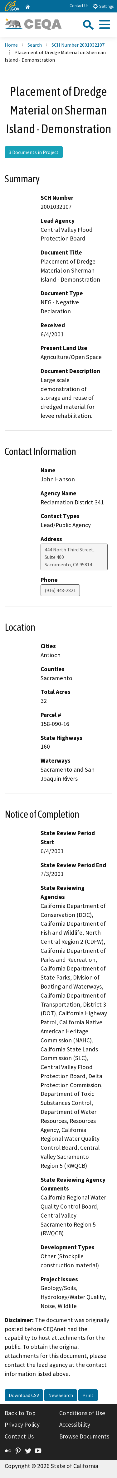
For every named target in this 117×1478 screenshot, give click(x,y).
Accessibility (74, 1424)
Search (34, 45)
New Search (60, 1395)
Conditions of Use (82, 1413)
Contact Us (79, 5)
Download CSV (24, 1395)
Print (88, 1395)
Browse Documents (84, 1436)
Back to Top (20, 1413)
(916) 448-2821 (60, 590)
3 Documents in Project (34, 152)
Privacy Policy (22, 1424)
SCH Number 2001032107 (78, 45)
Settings (103, 6)
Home (11, 45)
